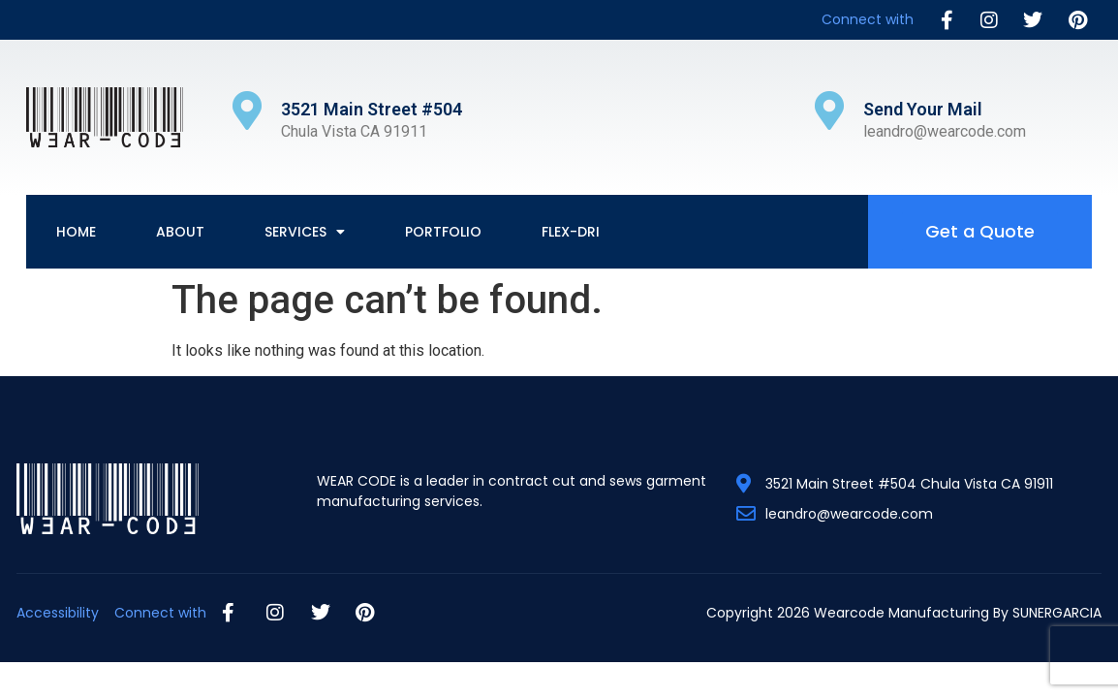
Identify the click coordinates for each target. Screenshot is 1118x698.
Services (304, 231)
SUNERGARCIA (1057, 612)
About (180, 231)
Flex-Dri (571, 231)
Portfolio (443, 231)
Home (76, 231)
